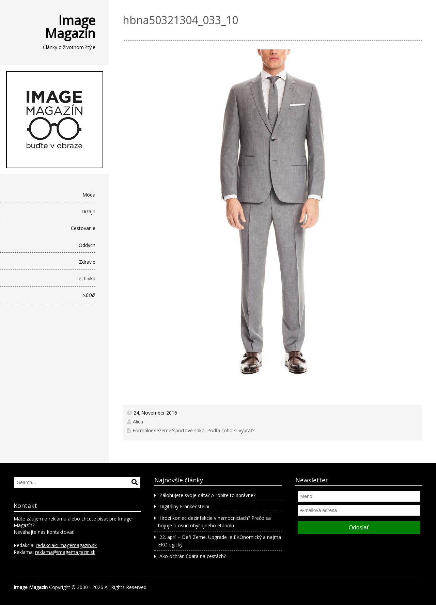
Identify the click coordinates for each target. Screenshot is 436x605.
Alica (138, 421)
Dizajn (88, 211)
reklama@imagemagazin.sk (65, 552)
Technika (85, 278)
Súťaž (89, 295)
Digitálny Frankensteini (184, 506)
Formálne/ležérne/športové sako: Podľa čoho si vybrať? (193, 430)
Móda (88, 194)
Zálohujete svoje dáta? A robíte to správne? (207, 495)
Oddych (87, 245)
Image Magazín (70, 26)
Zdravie (87, 262)
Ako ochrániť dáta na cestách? (192, 556)
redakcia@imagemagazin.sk (66, 545)
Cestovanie (83, 228)
